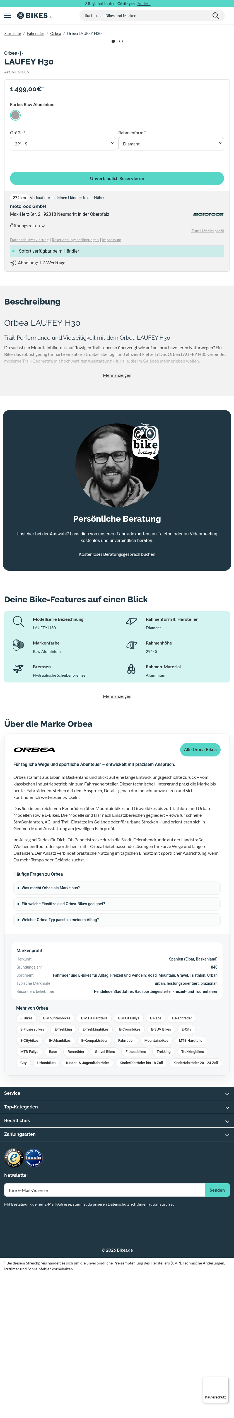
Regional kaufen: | (119, 3)
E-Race (155, 1162)
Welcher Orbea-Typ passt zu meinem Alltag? (60, 1064)
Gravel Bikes (105, 1196)
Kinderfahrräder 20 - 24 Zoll (195, 1207)
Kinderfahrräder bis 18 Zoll (141, 1207)
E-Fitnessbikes (32, 1173)
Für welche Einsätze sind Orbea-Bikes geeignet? (63, 1048)
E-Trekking (63, 1173)
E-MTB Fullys (128, 1162)
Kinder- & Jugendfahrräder (87, 1207)
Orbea (55, 33)
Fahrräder (35, 33)
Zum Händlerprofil (207, 374)
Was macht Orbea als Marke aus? (51, 1032)
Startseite (12, 33)
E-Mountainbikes (57, 1162)
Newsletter (16, 1319)
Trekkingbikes (192, 1196)
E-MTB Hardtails (94, 1162)
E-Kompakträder (94, 1184)
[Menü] (225, 1380)
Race (53, 1196)
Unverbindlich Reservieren (117, 322)
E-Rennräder (182, 1162)
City (23, 1207)
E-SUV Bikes (161, 1173)
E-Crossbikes (129, 1173)
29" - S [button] (21, 287)
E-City (186, 1173)
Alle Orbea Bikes (200, 893)
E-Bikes (26, 1162)
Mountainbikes (156, 1184)
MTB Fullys (29, 1196)
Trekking (163, 1196)
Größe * (17, 276)
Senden (217, 1333)
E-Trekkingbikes (95, 1173)
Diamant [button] (131, 287)
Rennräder (75, 1196)
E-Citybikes (29, 1184)
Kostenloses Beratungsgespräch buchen (117, 697)
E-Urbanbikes (60, 1184)
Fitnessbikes (136, 1196)
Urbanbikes (46, 1207)
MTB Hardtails (190, 1184)
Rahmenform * (132, 276)
